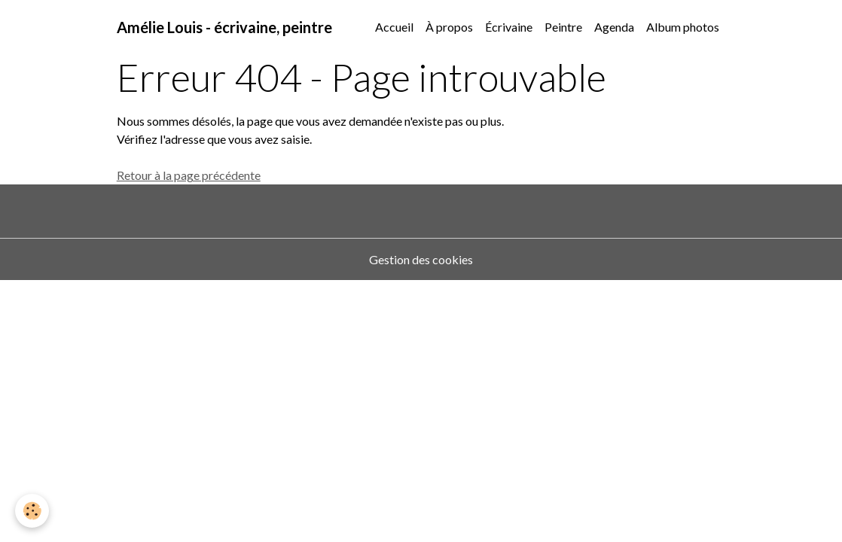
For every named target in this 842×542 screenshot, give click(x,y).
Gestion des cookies (421, 259)
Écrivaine (508, 27)
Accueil (394, 27)
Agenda (614, 27)
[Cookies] (32, 511)
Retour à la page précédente (189, 175)
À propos (449, 27)
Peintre (563, 27)
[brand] (224, 27)
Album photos (682, 27)
